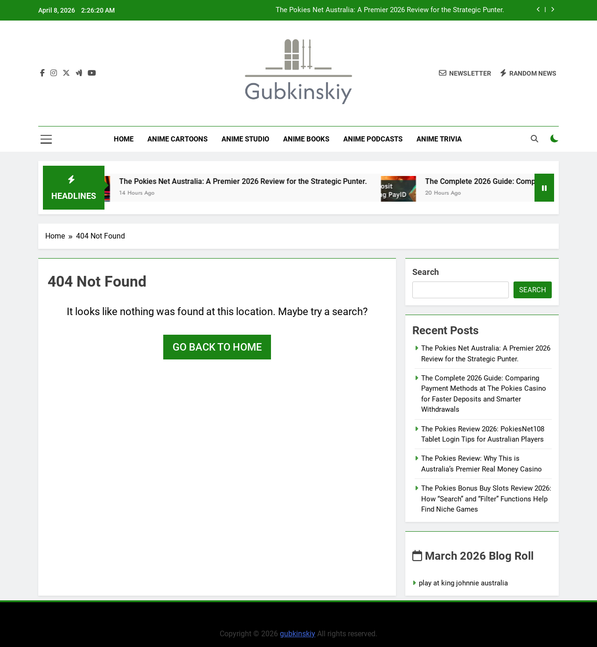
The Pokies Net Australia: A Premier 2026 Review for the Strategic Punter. (390, 10)
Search (425, 272)
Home (123, 139)
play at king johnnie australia (463, 583)
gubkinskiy (297, 633)
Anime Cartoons (177, 139)
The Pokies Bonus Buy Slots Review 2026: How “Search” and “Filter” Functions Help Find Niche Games (486, 498)
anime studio (245, 139)
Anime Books (306, 139)
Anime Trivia (439, 139)
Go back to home (217, 347)
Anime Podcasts (373, 139)
